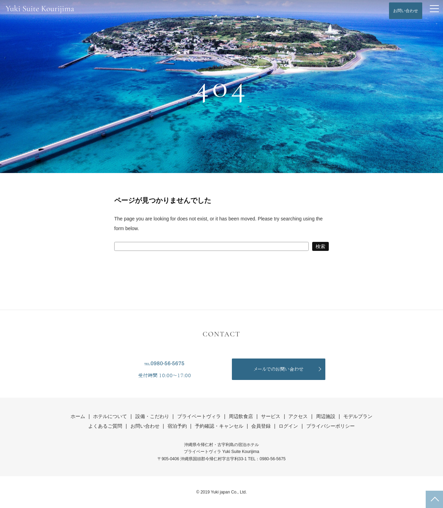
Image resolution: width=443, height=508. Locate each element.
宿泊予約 (177, 426)
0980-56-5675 (167, 363)
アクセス (298, 416)
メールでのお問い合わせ (279, 369)
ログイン (288, 426)
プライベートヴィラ (199, 416)
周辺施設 (325, 416)
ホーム (78, 416)
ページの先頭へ (434, 499)
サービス (270, 416)
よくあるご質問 (105, 426)
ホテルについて (110, 416)
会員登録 (261, 426)
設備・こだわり (152, 416)
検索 (320, 246)
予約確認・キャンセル (219, 426)
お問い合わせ (405, 10)
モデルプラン (357, 416)
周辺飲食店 (241, 416)
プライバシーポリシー (330, 426)
